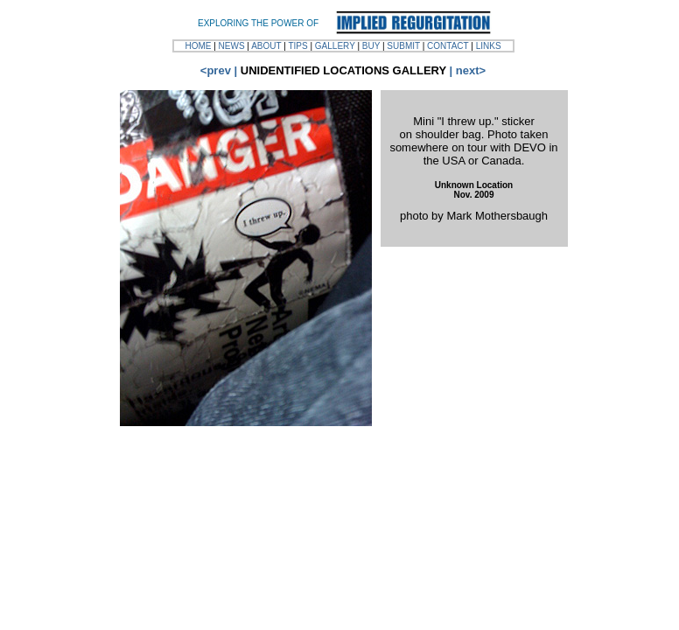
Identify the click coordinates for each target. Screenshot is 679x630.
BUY (371, 46)
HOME (198, 46)
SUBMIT (403, 46)
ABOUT (266, 46)
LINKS (488, 46)
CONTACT (447, 46)
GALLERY (335, 46)
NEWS (232, 46)
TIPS (297, 46)
